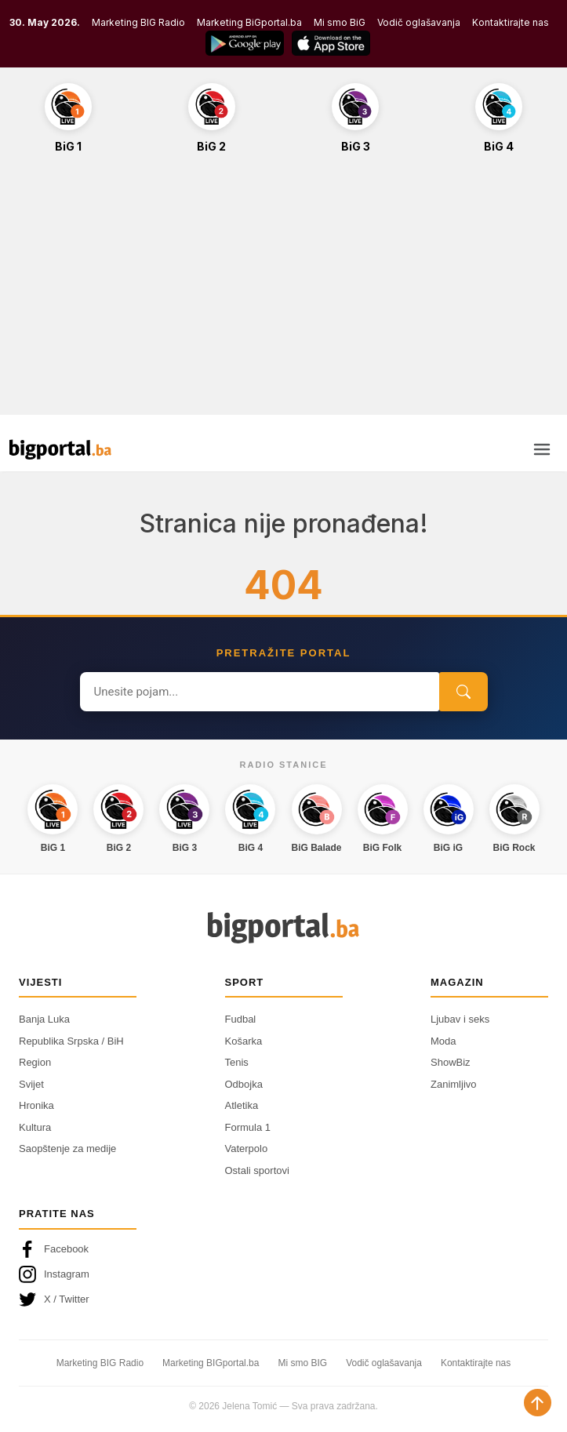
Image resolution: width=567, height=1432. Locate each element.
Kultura (35, 1127)
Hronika (36, 1105)
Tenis (237, 1062)
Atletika (242, 1105)
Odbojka (244, 1084)
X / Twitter (54, 1299)
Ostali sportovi (257, 1170)
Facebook (54, 1249)
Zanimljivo (454, 1084)
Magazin (457, 982)
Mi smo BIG (302, 1362)
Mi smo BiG (339, 22)
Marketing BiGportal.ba (249, 22)
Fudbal (240, 1019)
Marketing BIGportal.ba (210, 1362)
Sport (244, 982)
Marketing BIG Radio (138, 22)
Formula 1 (248, 1127)
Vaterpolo (246, 1148)
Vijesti (40, 982)
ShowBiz (451, 1062)
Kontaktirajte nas (510, 22)
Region (35, 1062)
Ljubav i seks (460, 1019)
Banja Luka (44, 1019)
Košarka (244, 1041)
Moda (443, 1041)
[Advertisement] (283, 292)
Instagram (54, 1274)
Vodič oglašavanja (418, 22)
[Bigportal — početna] (60, 449)
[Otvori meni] (542, 449)
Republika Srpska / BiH (71, 1041)
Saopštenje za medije (67, 1148)
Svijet (31, 1084)
